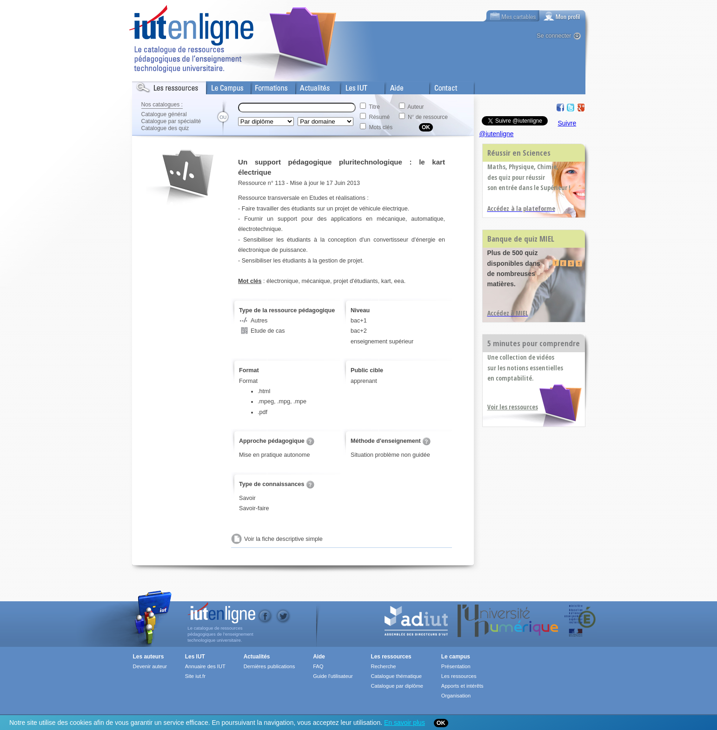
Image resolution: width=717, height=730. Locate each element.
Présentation (456, 666)
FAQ (318, 666)
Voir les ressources (512, 406)
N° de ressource (428, 117)
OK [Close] (441, 723)
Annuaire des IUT (205, 666)
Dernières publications (269, 666)
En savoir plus (404, 722)
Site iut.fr (195, 676)
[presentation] (562, 15)
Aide (391, 86)
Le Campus (222, 86)
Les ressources (391, 656)
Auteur (415, 107)
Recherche (383, 666)
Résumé (379, 117)
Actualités (308, 86)
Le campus (455, 656)
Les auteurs (148, 656)
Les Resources (152, 86)
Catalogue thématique (396, 676)
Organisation (456, 695)
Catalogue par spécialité (171, 121)
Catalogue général (164, 114)
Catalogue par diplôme (397, 686)
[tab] (562, 15)
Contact (440, 86)
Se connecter (554, 36)
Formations (266, 86)
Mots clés (381, 127)
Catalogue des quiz (165, 128)
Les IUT (351, 86)
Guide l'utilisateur (332, 676)
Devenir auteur (150, 666)
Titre (374, 107)
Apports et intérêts (462, 686)
